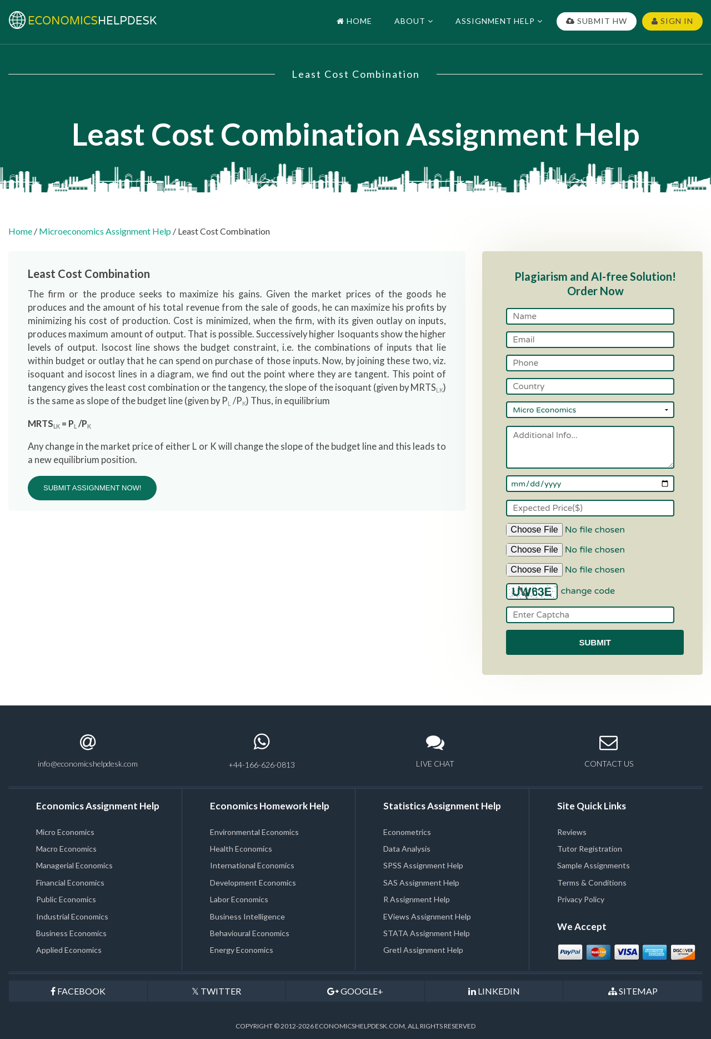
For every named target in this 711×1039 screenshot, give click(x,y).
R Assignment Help (416, 899)
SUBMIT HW (596, 21)
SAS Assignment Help (421, 882)
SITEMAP (633, 991)
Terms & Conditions (592, 882)
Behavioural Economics (249, 933)
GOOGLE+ (355, 991)
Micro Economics (65, 832)
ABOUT (413, 21)
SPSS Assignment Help (423, 865)
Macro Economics (66, 848)
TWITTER (216, 991)
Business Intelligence (247, 916)
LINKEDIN (494, 991)
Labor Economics (239, 899)
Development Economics (253, 882)
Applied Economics (69, 950)
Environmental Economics (254, 832)
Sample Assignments (593, 865)
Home (20, 231)
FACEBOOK (78, 991)
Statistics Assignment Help (442, 806)
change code (587, 590)
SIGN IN (672, 21)
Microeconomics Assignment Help (105, 231)
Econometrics (407, 832)
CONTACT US (608, 750)
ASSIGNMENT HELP (499, 21)
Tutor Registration (589, 848)
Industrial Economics (72, 916)
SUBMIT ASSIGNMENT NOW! (92, 488)
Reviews (572, 832)
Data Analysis (406, 848)
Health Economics (241, 848)
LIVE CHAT (435, 750)
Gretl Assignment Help (423, 950)
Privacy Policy (580, 899)
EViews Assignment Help (427, 916)
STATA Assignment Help (426, 933)
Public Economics (66, 899)
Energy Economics (241, 950)
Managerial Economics (74, 865)
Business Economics (71, 933)
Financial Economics (70, 882)
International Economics (252, 865)
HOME (354, 21)
